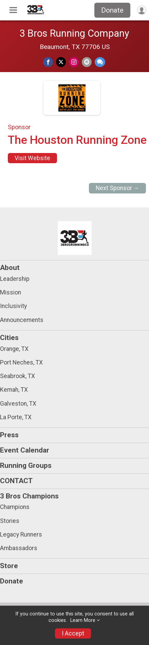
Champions (15, 507)
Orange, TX (14, 348)
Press (9, 435)
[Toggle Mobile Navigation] (13, 10)
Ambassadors (18, 548)
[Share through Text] (100, 62)
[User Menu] (141, 10)
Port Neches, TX (21, 362)
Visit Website (32, 158)
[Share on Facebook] (48, 62)
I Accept (73, 633)
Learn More (82, 620)
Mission (10, 292)
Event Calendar (24, 450)
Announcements (21, 320)
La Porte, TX (16, 417)
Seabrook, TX (17, 376)
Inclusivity (13, 306)
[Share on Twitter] (61, 62)
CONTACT (16, 481)
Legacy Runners (21, 534)
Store (9, 566)
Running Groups (26, 465)
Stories (9, 520)
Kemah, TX (14, 389)
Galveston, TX (18, 403)
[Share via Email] (87, 62)
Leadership (15, 278)
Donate (112, 10)
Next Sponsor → (117, 188)
